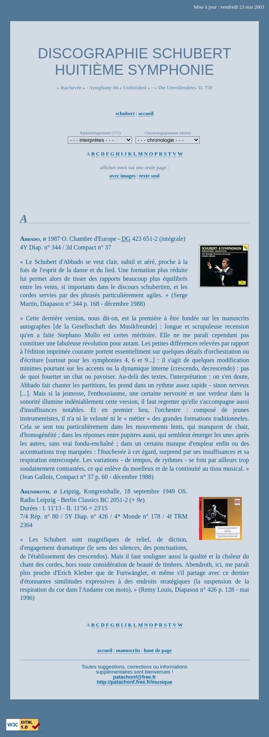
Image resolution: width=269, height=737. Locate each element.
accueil (145, 113)
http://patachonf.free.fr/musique (134, 682)
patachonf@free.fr (134, 677)
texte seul (149, 176)
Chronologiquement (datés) (167, 132)
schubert (125, 113)
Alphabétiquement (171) (100, 132)
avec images (123, 176)
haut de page (158, 650)
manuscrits (128, 650)
